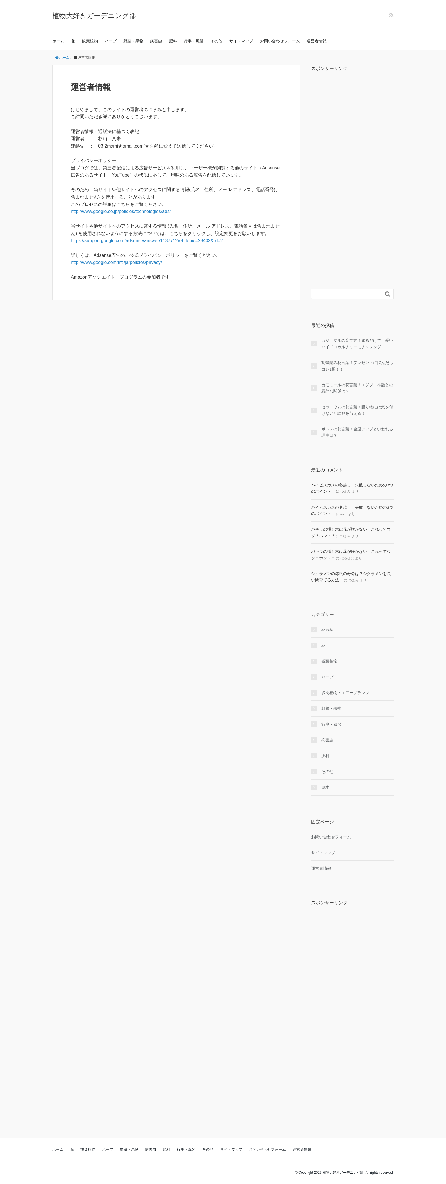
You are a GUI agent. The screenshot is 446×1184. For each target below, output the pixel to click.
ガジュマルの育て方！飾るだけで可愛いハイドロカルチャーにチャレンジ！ (357, 343)
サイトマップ (241, 41)
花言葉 (327, 629)
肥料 (173, 41)
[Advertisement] (352, 174)
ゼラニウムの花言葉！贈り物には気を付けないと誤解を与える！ (357, 410)
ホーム (58, 41)
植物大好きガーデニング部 (94, 15)
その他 (216, 41)
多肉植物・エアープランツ (345, 692)
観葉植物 (90, 41)
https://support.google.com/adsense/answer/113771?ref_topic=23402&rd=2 (147, 240)
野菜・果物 (133, 41)
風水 (325, 787)
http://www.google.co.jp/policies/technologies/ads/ (121, 211)
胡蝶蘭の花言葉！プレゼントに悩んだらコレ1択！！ (357, 365)
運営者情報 (317, 41)
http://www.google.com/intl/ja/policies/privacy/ (116, 262)
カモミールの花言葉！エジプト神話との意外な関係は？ (357, 388)
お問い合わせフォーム (280, 41)
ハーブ (111, 41)
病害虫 (156, 41)
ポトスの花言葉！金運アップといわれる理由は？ (357, 432)
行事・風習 (194, 41)
